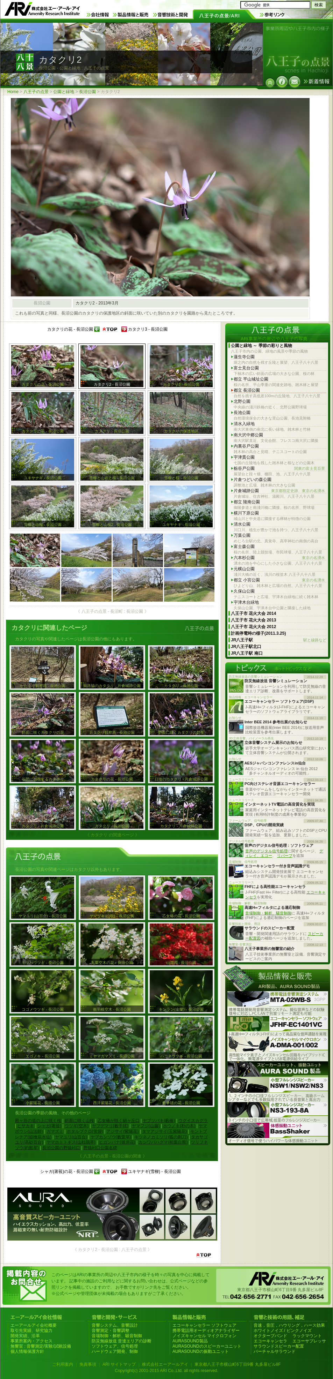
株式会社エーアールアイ (165, 1364)
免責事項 (87, 1364)
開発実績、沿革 (25, 1335)
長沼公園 (87, 91)
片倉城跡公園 (279, 491)
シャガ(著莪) (49, 1125)
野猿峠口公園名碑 (100, 1147)
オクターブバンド (270, 1335)
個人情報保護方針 (27, 1351)
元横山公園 (244, 568)
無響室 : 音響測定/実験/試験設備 (40, 1346)
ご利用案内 (62, 1364)
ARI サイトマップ (119, 1364)
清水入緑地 (244, 423)
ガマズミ (55, 1131)
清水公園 (242, 524)
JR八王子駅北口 (246, 646)
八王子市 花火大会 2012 (253, 626)
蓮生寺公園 (244, 356)
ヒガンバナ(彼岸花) (117, 1142)
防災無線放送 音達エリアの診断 (121, 1341)
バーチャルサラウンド (275, 1351)
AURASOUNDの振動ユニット (200, 1351)
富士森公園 (244, 546)
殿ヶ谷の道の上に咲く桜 (38, 1120)
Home (13, 91)
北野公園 (242, 401)
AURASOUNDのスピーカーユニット (206, 1346)
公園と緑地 (63, 91)
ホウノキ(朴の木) (179, 1125)
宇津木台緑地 (246, 602)
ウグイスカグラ (193, 1120)
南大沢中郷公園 (248, 434)
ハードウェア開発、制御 (115, 1351)
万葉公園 (242, 535)
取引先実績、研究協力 (31, 1330)
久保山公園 (244, 591)
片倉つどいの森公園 (252, 479)
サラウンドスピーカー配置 (279, 1346)
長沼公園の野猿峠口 (61, 1147)
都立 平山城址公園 (251, 379)
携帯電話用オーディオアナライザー (206, 1330)
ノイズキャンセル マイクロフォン (204, 1335)
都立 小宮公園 (279, 580)
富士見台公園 (246, 368)
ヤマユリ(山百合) (71, 1137)
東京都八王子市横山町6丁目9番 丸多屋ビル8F (237, 1364)
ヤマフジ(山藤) (146, 1125)
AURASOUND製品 (190, 1341)
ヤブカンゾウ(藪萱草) (111, 1137)
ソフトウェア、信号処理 (115, 1346)
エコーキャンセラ (270, 1341)
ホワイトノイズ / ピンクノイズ (283, 1330)
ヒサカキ (25, 1125)
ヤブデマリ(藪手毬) (110, 1125)
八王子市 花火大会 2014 (253, 613)
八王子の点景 (36, 91)
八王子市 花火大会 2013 (253, 620)
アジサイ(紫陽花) (122, 1131)
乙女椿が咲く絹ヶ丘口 (119, 1120)
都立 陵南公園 (247, 501)
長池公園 (242, 412)
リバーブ (284, 855)
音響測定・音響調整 (110, 1330)
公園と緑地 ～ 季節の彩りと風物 (261, 345)
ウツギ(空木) (76, 1125)
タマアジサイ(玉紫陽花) (164, 1131)
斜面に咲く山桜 (79, 1120)
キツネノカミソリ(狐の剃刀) (160, 1137)
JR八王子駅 (278, 640)
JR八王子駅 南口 (247, 653)
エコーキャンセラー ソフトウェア (204, 1325)
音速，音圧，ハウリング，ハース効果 (289, 1325)
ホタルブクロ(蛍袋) (85, 1131)
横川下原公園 (246, 513)
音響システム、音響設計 (115, 1325)
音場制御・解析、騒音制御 (268, 913)
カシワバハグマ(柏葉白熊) (163, 1142)
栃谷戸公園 (279, 468)
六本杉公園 (279, 558)
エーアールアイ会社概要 (33, 1325)
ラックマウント (307, 1335)
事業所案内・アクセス (31, 1341)
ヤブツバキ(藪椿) (159, 1120)
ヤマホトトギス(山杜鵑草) (71, 1142)
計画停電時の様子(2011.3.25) (258, 633)
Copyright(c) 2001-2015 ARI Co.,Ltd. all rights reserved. (166, 1370)
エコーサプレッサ (309, 1341)
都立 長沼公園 (247, 390)
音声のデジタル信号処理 (266, 851)
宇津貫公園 (244, 457)
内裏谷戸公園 (246, 446)
